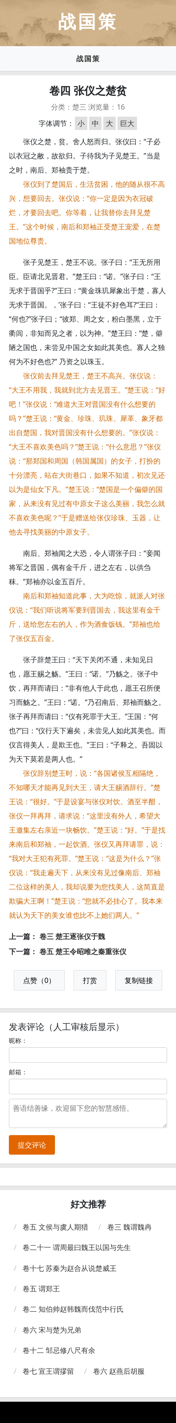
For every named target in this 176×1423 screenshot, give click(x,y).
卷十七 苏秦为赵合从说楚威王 (70, 1268)
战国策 (88, 58)
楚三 (79, 107)
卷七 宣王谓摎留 (48, 1371)
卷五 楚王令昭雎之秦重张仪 (82, 951)
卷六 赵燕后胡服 (119, 1371)
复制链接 (139, 980)
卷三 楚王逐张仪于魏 (72, 936)
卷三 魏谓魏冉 (129, 1227)
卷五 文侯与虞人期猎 (55, 1227)
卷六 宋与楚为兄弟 (52, 1330)
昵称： (18, 1040)
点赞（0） (39, 980)
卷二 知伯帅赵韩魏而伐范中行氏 (73, 1309)
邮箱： (18, 1072)
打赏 (90, 980)
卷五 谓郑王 (41, 1288)
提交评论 (32, 1145)
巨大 (127, 123)
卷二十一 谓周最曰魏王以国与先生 (77, 1247)
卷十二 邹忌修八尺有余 (59, 1350)
